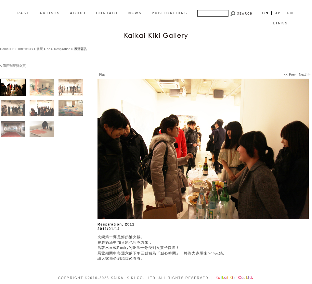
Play (102, 74)
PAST (23, 13)
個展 (39, 49)
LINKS (280, 23)
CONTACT (107, 13)
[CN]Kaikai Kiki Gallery (156, 35)
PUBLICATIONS (170, 13)
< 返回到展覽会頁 (13, 66)
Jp (278, 13)
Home (4, 49)
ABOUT (78, 13)
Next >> (304, 74)
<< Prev (289, 74)
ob (48, 49)
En (290, 13)
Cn (265, 13)
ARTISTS (49, 13)
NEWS (135, 13)
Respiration (62, 49)
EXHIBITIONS (22, 49)
